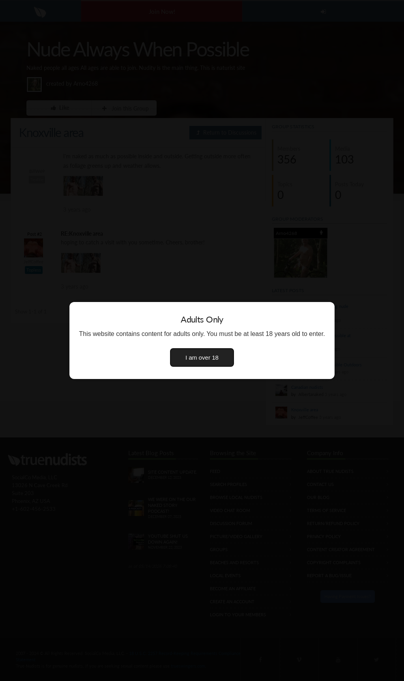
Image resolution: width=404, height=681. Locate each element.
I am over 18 (202, 357)
